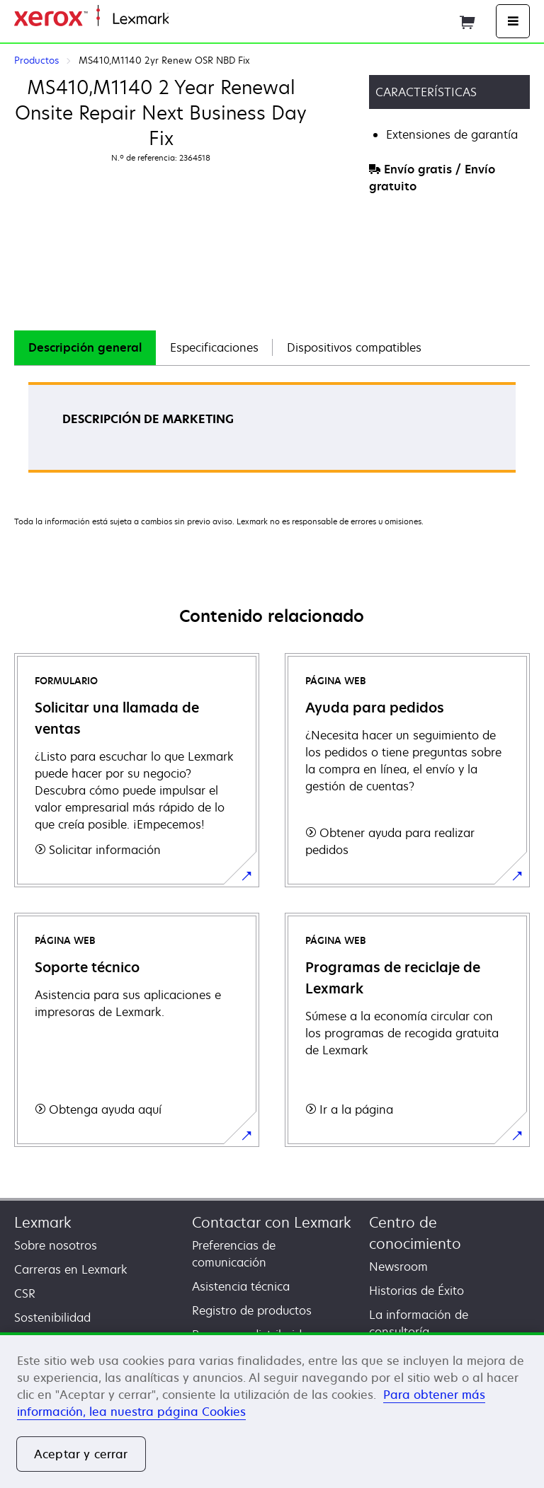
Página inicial (201, 19)
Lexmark (43, 1222)
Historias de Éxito (416, 1290)
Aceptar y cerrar (81, 1454)
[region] (272, 1410)
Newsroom (398, 1266)
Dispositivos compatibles (354, 347)
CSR (24, 1293)
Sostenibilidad (52, 1317)
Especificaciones (214, 347)
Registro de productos (252, 1310)
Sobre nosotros (55, 1245)
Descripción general (85, 347)
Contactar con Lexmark (271, 1222)
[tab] (85, 347)
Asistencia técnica (241, 1286)
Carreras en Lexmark (71, 1269)
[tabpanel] (272, 432)
